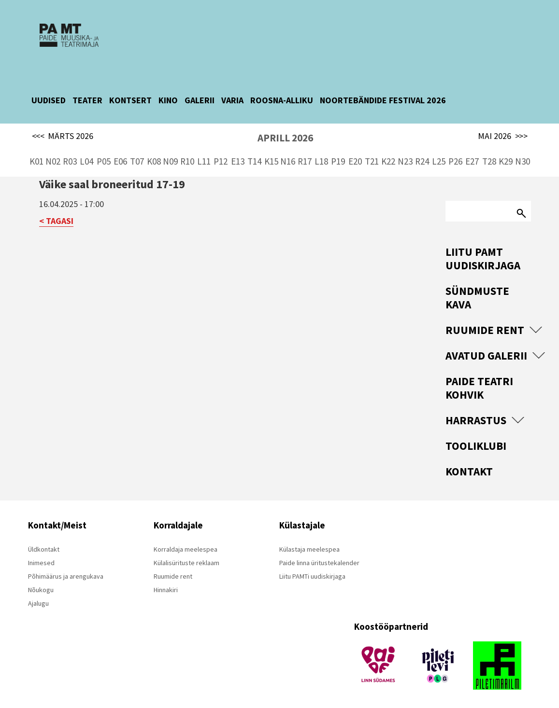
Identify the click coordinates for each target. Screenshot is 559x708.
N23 (405, 152)
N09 (170, 152)
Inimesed (41, 554)
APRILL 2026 (285, 129)
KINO (168, 91)
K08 (154, 152)
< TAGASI (56, 212)
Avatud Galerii (486, 347)
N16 (287, 152)
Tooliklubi (475, 437)
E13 (237, 152)
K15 (271, 152)
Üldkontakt (43, 540)
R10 (187, 152)
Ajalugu (38, 594)
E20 (355, 152)
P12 (221, 152)
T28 (489, 152)
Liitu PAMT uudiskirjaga (482, 250)
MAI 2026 (503, 127)
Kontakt (469, 463)
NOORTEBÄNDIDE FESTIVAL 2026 (383, 91)
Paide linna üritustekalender (319, 554)
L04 (86, 152)
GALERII (200, 91)
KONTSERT (130, 91)
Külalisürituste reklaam (186, 554)
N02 (52, 152)
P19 (338, 152)
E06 (120, 152)
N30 (522, 152)
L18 (321, 152)
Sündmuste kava (477, 289)
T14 (254, 152)
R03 (70, 152)
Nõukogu (41, 581)
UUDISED (48, 91)
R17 (305, 152)
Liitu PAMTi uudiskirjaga (312, 567)
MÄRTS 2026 (63, 127)
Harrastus (475, 411)
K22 (388, 152)
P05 (104, 152)
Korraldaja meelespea (185, 540)
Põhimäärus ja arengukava (65, 567)
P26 (455, 152)
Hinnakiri (166, 581)
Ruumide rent (484, 321)
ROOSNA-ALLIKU (281, 91)
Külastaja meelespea (309, 540)
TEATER (87, 91)
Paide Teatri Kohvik (479, 379)
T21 (372, 152)
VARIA (232, 91)
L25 (438, 152)
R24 (422, 152)
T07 (137, 152)
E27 (472, 152)
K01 (36, 152)
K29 (506, 152)
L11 (204, 152)
